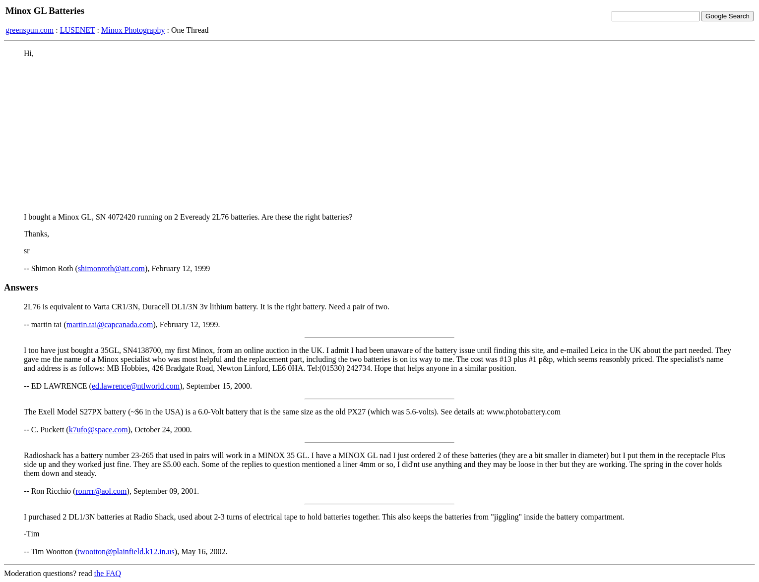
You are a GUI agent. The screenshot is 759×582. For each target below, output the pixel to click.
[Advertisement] (379, 135)
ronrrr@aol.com (100, 491)
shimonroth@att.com (111, 268)
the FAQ (107, 573)
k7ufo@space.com (98, 429)
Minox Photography (133, 30)
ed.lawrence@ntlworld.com (136, 386)
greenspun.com (29, 30)
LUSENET (77, 30)
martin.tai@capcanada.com (109, 324)
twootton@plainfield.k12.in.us (126, 551)
